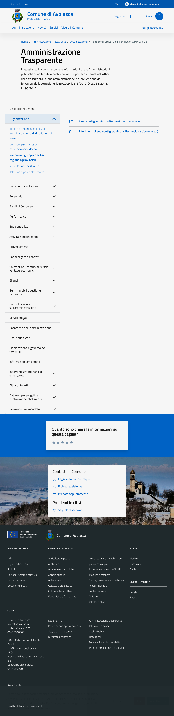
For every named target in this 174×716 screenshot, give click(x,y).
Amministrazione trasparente (105, 620)
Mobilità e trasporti (99, 575)
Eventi (133, 597)
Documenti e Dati (17, 586)
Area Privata (14, 685)
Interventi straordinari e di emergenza (26, 373)
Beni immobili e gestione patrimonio (25, 292)
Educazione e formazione (62, 596)
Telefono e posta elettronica (27, 172)
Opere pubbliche (19, 338)
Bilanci (13, 280)
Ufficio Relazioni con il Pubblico (24, 640)
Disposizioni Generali (22, 108)
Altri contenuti (18, 385)
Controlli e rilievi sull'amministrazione (22, 306)
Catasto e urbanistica (60, 586)
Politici (11, 569)
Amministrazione (23, 27)
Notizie (134, 558)
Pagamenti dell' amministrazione (30, 328)
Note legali (95, 637)
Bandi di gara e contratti (24, 257)
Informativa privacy (100, 626)
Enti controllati (18, 226)
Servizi (53, 27)
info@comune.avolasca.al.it (22, 648)
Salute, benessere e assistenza (106, 580)
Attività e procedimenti (24, 236)
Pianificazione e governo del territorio (27, 350)
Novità (42, 27)
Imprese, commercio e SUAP (105, 569)
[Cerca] (159, 16)
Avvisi (133, 569)
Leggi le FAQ (55, 620)
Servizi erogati (18, 317)
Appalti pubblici (56, 575)
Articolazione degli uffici (25, 166)
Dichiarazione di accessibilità (105, 642)
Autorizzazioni (56, 580)
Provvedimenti (18, 246)
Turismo (93, 596)
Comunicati (136, 564)
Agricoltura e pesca (59, 558)
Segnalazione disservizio (61, 631)
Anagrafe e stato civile (61, 569)
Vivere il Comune (72, 27)
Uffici (10, 558)
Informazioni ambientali (24, 361)
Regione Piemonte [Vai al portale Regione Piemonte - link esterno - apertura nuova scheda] (20, 4)
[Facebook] (129, 16)
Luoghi (133, 592)
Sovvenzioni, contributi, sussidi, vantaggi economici (29, 269)
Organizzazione (19, 119)
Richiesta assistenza (59, 637)
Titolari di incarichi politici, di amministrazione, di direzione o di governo (31, 133)
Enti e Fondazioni (17, 580)
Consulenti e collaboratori (25, 186)
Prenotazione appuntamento (64, 626)
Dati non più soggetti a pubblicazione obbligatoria (26, 397)
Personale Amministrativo (22, 575)
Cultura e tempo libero (60, 591)
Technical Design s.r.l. (30, 706)
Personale (15, 196)
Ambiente (53, 564)
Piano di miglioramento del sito (106, 648)
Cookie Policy (96, 631)
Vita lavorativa (97, 602)
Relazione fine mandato (24, 409)
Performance (17, 216)
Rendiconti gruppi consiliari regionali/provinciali (27, 157)
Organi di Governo (17, 564)
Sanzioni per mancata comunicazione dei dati (24, 146)
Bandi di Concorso (21, 206)
